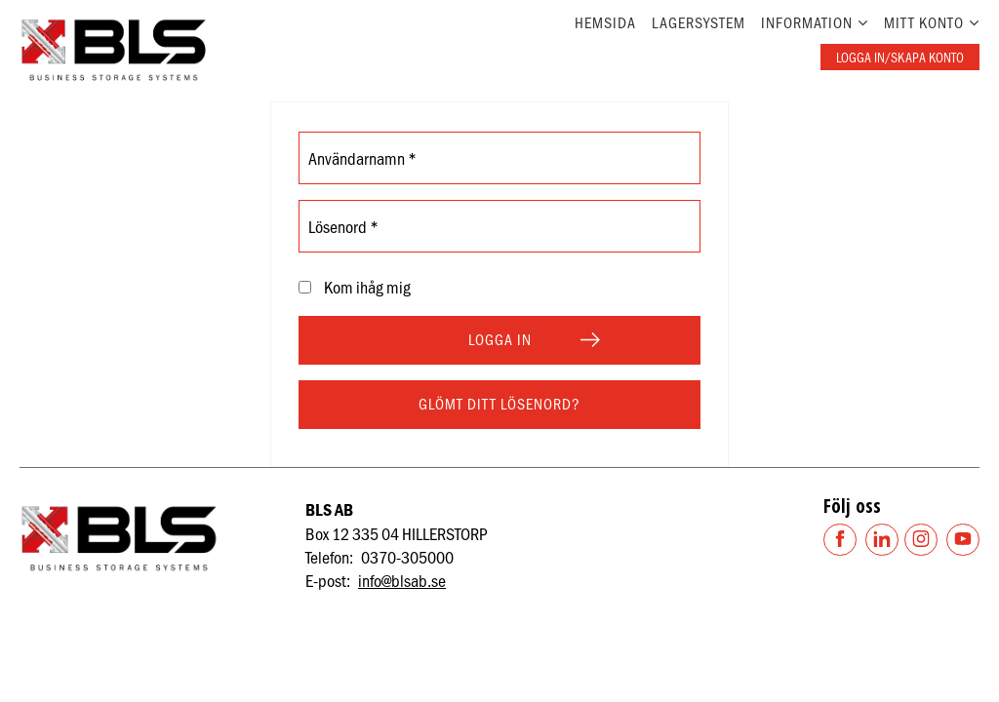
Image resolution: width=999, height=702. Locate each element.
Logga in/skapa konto (900, 57)
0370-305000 (407, 556)
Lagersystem (698, 22)
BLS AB (329, 509)
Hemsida (605, 22)
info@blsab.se (402, 580)
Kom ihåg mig (367, 286)
